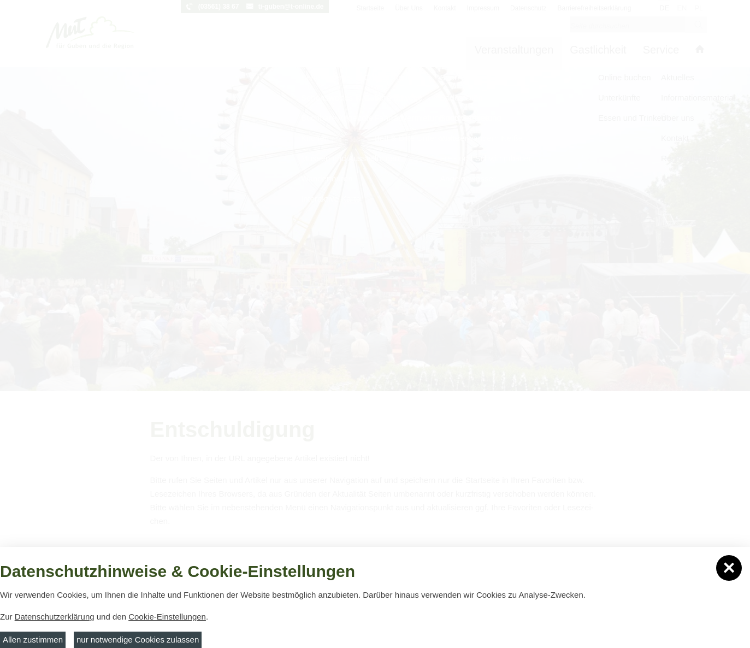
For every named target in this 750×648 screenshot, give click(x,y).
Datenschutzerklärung (55, 616)
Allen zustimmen (33, 639)
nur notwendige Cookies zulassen (137, 639)
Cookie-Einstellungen (167, 616)
